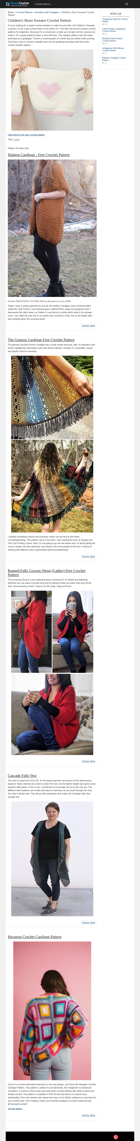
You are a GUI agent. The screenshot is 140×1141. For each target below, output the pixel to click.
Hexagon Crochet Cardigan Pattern (35, 935)
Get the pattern (15, 1107)
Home (11, 12)
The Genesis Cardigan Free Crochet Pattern (41, 339)
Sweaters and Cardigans (47, 12)
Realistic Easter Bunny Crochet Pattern (112, 39)
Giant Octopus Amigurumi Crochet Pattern (114, 30)
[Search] (127, 4)
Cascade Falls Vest (22, 774)
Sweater (16, 139)
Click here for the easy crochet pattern (26, 135)
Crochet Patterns (42, 4)
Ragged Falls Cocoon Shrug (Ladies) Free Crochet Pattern (46, 572)
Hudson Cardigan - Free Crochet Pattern (39, 155)
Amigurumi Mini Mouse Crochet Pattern (113, 49)
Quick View (88, 325)
